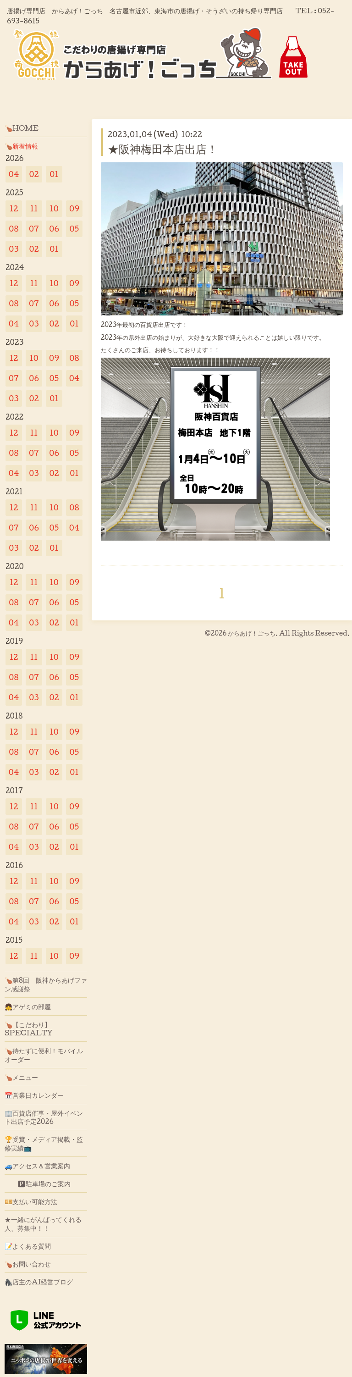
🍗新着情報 (21, 146)
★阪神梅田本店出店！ (163, 148)
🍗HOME (21, 128)
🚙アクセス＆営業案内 (37, 1165)
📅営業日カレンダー (34, 1095)
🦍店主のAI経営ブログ (39, 1281)
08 (13, 228)
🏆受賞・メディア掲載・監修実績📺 (44, 1143)
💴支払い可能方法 (31, 1201)
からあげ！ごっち (251, 633)
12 (14, 208)
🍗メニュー (21, 1077)
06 (54, 228)
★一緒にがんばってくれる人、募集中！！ (43, 1223)
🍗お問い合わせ (28, 1264)
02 (33, 174)
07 (34, 228)
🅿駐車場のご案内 (38, 1183)
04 (14, 174)
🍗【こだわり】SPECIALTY (29, 1028)
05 (74, 228)
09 (74, 208)
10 (54, 208)
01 (54, 174)
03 (14, 249)
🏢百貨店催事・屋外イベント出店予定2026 (44, 1117)
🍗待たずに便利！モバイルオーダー (44, 1054)
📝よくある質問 (28, 1246)
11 (34, 208)
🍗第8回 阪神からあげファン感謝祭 (46, 984)
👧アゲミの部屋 (28, 1006)
